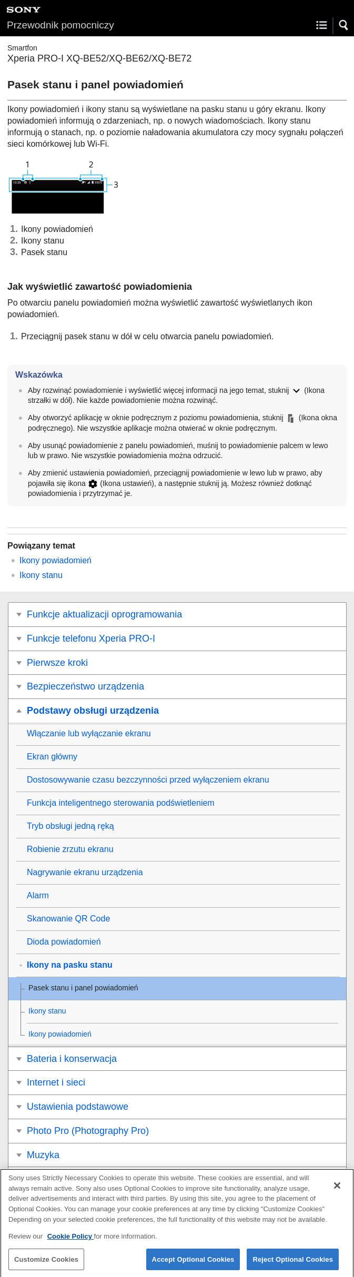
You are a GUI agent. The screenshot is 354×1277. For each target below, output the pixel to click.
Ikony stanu (41, 575)
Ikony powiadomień (55, 560)
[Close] (337, 1191)
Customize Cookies (46, 1265)
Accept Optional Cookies (193, 1265)
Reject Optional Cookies (292, 1265)
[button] (344, 25)
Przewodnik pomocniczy (60, 25)
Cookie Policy (70, 1242)
